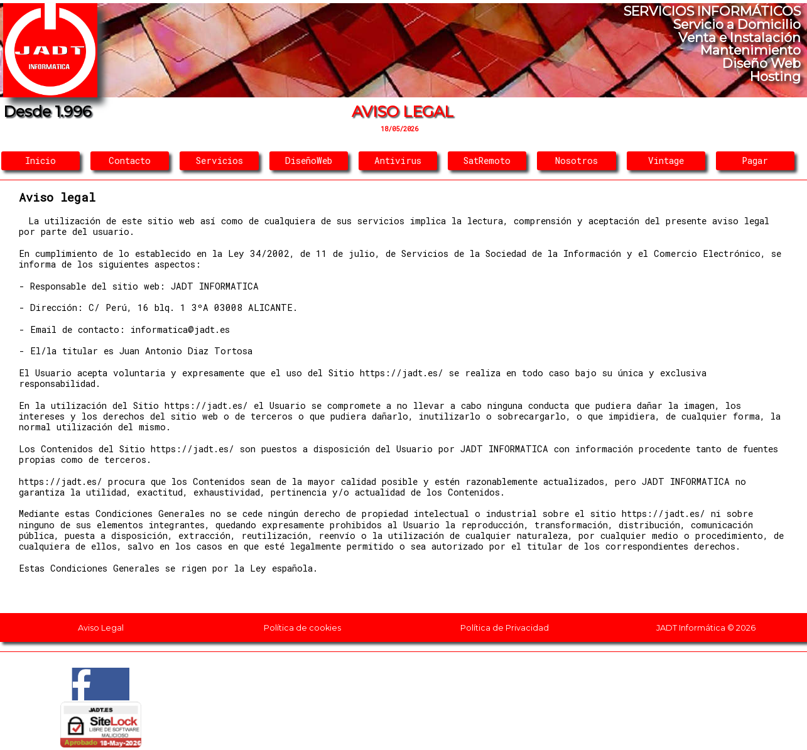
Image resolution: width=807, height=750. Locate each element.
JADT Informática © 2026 (706, 628)
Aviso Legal (101, 628)
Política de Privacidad (504, 628)
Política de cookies (302, 628)
